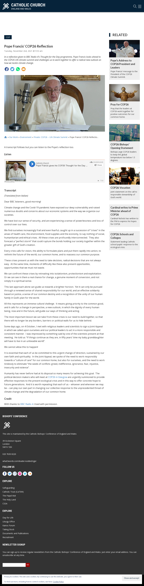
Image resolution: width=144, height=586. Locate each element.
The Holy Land (9, 499)
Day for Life (8, 517)
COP (8, 37)
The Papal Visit (9, 495)
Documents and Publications (16, 533)
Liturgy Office (9, 521)
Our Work (13, 137)
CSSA (5, 503)
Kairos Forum (9, 525)
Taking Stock (8, 529)
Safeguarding (8, 487)
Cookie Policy (58, 582)
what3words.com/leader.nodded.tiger (19, 461)
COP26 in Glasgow (57, 377)
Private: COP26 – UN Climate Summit (51, 137)
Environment (26, 137)
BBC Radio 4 (26, 404)
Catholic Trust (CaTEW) (13, 491)
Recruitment (8, 537)
